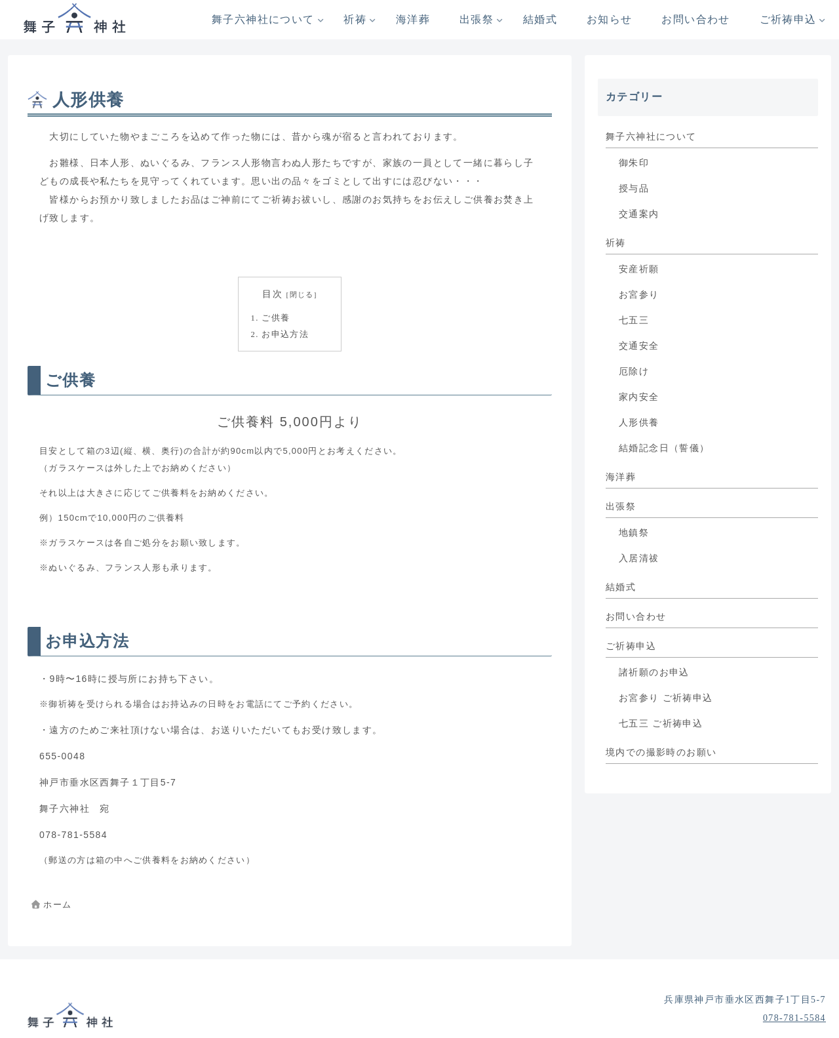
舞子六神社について (651, 137)
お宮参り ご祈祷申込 (666, 698)
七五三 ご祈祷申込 (661, 724)
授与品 (634, 188)
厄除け (634, 371)
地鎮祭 (634, 533)
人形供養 (639, 423)
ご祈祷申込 (631, 646)
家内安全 (639, 397)
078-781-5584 (794, 1018)
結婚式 (621, 587)
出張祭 (621, 506)
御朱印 (634, 163)
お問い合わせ (636, 617)
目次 (272, 294)
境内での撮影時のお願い (661, 752)
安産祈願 (639, 269)
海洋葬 (621, 477)
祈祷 (616, 243)
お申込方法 (285, 334)
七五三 (634, 320)
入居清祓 (639, 558)
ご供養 (276, 318)
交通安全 (639, 346)
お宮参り (639, 295)
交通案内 (639, 214)
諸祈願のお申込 (654, 672)
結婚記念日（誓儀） (664, 448)
